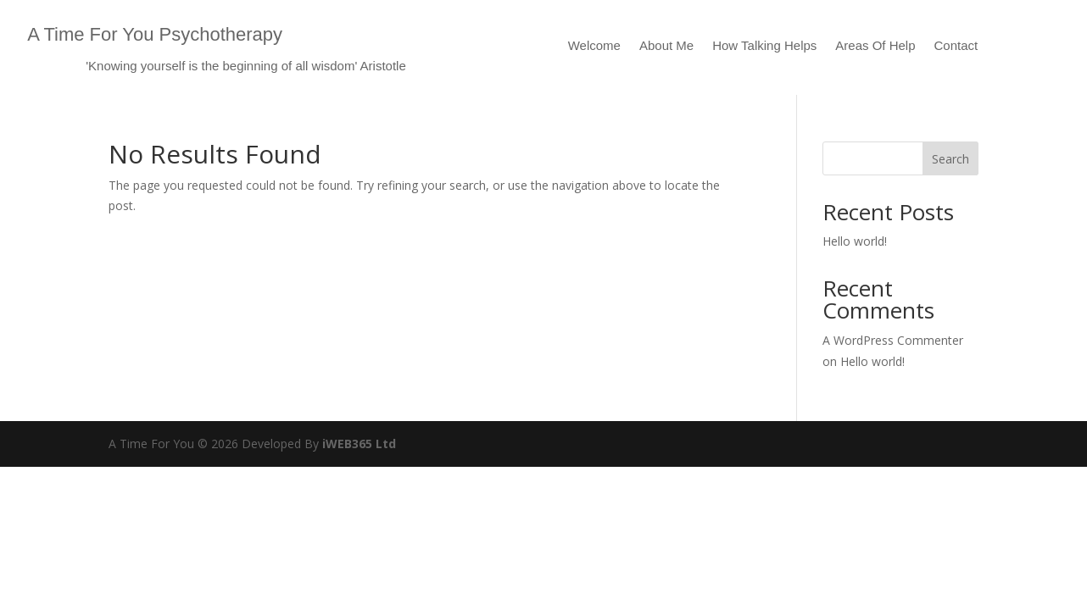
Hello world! (854, 241)
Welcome (594, 46)
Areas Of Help (875, 46)
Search (950, 159)
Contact (956, 46)
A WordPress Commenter (892, 340)
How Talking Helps (764, 46)
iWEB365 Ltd (359, 443)
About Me (666, 46)
